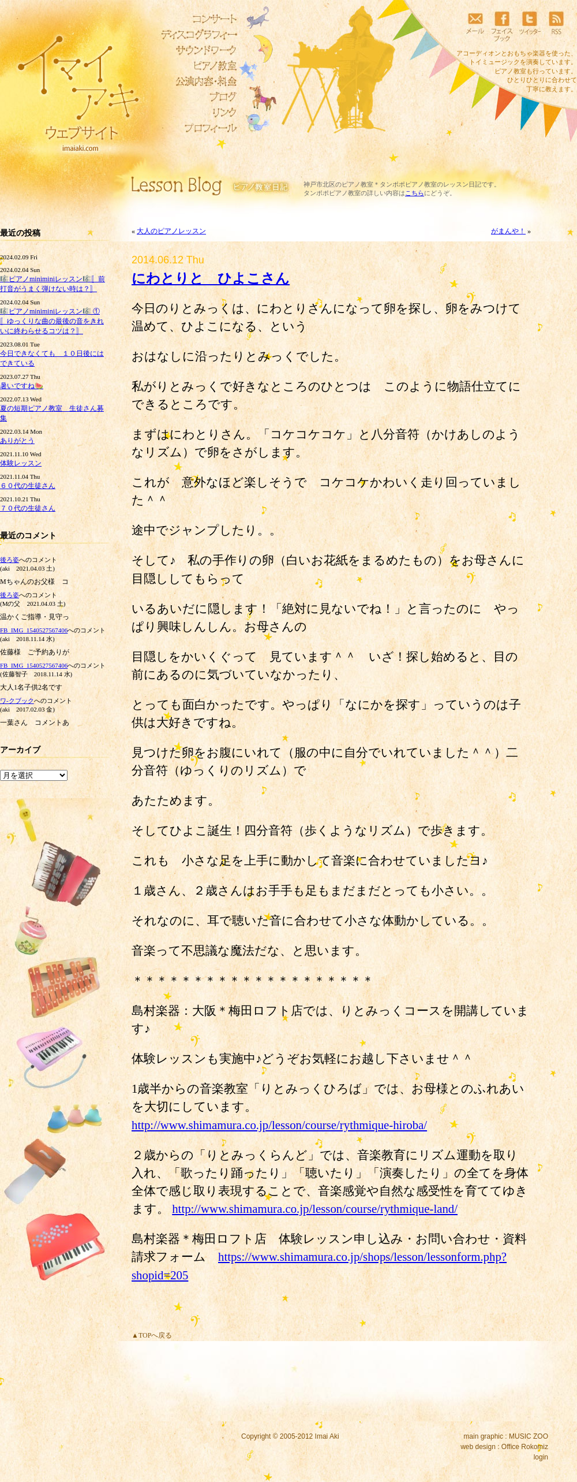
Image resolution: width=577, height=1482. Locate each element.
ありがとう (17, 441)
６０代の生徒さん (27, 486)
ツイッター (529, 26)
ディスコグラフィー (196, 34)
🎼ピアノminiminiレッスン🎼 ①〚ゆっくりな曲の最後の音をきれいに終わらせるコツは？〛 (52, 321)
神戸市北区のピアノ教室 (338, 184)
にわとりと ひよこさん (211, 278)
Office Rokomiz (524, 1447)
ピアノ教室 (196, 65)
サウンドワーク (196, 50)
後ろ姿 (9, 559)
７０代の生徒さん (27, 508)
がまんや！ (508, 231)
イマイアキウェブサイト (70, 86)
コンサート (196, 19)
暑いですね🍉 (21, 386)
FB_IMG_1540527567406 (34, 630)
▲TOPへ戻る (152, 1335)
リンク (196, 112)
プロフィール (196, 128)
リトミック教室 (196, 81)
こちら (414, 192)
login (541, 1457)
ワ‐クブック (17, 700)
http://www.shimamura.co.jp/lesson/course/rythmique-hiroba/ (279, 1124)
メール (474, 26)
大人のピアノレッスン (171, 231)
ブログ (196, 97)
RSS (556, 26)
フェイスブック (502, 26)
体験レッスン (21, 463)
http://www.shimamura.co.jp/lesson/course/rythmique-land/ (315, 1208)
